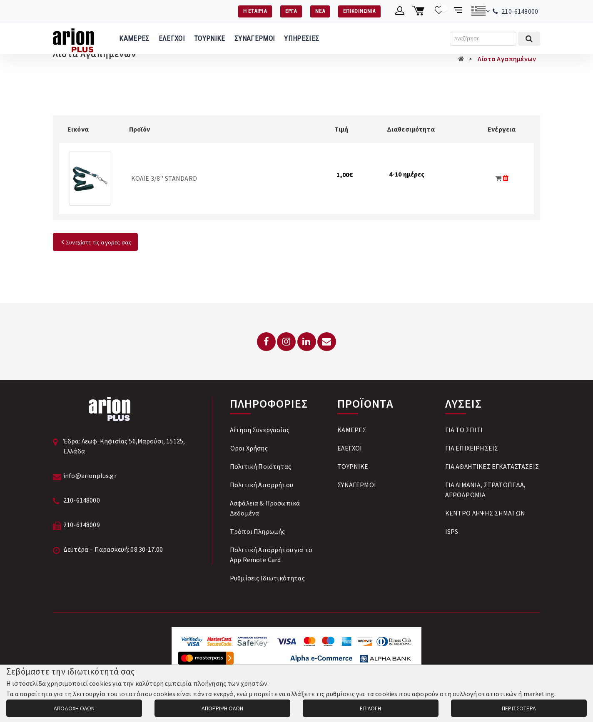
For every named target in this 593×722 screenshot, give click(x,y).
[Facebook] (266, 341)
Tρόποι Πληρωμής (257, 531)
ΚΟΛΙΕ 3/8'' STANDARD (164, 178)
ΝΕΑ (320, 11)
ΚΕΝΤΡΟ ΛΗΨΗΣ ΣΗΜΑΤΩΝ (485, 513)
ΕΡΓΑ (291, 11)
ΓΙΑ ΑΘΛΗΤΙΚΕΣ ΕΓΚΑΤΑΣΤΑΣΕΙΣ (492, 466)
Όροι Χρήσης (249, 448)
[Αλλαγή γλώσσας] (480, 10)
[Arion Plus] (73, 38)
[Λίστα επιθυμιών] (439, 10)
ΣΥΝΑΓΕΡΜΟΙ (254, 38)
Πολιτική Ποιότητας (260, 466)
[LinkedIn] (306, 341)
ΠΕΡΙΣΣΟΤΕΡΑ (519, 708)
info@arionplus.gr (90, 475)
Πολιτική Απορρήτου (261, 485)
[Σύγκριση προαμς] (458, 10)
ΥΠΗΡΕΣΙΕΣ (301, 38)
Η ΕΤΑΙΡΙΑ (255, 11)
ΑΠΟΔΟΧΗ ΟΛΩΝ (74, 708)
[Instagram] (286, 341)
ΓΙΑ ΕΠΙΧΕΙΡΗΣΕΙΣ (471, 448)
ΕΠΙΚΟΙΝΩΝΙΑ (359, 11)
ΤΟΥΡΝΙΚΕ (209, 38)
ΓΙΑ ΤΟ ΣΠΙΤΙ (464, 430)
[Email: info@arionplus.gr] (326, 341)
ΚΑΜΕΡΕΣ (134, 38)
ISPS (451, 531)
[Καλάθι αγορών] (419, 10)
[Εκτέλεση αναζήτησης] (529, 39)
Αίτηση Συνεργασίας (259, 430)
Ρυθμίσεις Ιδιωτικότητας (267, 578)
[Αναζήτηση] (483, 39)
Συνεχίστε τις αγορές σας (95, 242)
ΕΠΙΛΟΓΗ (370, 708)
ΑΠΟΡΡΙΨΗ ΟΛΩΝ (222, 708)
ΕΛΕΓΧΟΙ (172, 38)
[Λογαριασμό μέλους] (400, 10)
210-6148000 (519, 11)
